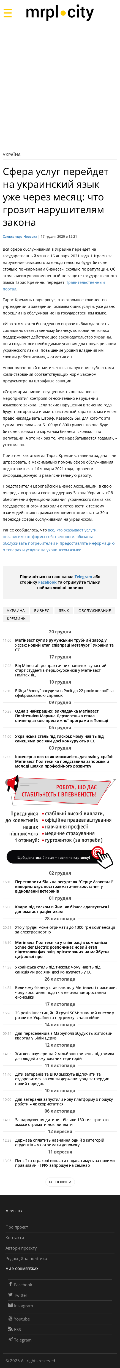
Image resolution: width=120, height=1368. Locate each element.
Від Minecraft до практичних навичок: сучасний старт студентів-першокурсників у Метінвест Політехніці (61, 670)
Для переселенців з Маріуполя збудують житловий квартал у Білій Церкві (64, 1035)
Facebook (47, 582)
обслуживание (94, 610)
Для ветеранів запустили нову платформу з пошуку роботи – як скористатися (64, 1101)
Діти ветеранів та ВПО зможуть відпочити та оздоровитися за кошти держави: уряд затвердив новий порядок (62, 1079)
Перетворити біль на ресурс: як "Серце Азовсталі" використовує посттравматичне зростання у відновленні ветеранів (64, 886)
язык (64, 610)
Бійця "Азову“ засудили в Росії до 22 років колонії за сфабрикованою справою (64, 693)
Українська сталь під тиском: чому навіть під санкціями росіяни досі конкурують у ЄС (59, 738)
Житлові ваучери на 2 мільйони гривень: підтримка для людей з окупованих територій (64, 1056)
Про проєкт (17, 1227)
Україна (12, 154)
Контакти (15, 1237)
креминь (16, 618)
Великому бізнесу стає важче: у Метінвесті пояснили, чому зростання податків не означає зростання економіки (66, 992)
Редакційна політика (26, 1258)
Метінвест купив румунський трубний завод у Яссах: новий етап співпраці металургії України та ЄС (64, 645)
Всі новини (60, 1181)
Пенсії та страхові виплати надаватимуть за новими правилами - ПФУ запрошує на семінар (65, 1163)
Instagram (20, 1305)
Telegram (83, 576)
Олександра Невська (20, 236)
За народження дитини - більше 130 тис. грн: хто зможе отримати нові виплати (61, 1122)
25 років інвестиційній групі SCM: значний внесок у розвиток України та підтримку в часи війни (64, 1015)
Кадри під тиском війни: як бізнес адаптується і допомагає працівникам (62, 909)
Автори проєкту (21, 1248)
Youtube (19, 1319)
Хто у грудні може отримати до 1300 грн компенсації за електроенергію (65, 929)
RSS (14, 1329)
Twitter (17, 1295)
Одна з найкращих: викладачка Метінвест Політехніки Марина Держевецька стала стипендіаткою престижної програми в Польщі (61, 716)
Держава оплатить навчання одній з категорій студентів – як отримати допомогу (59, 1142)
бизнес (41, 610)
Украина (16, 610)
